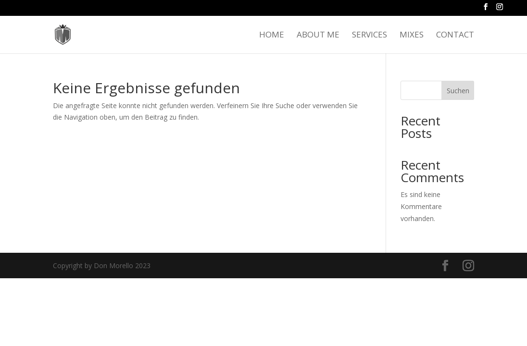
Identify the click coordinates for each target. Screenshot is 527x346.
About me (318, 35)
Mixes (412, 35)
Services (369, 35)
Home (271, 35)
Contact (455, 35)
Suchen (458, 90)
